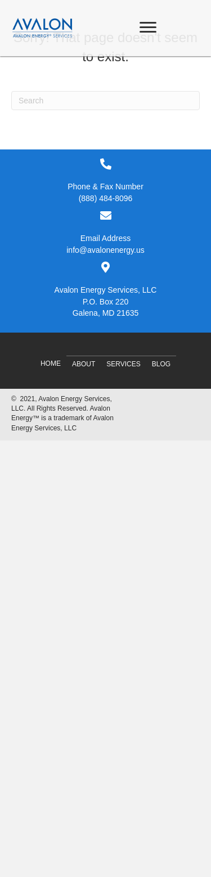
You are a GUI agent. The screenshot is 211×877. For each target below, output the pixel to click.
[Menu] (148, 27)
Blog (161, 364)
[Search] (105, 100)
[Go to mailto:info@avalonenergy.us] (105, 233)
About (83, 364)
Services (123, 364)
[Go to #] (105, 290)
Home (51, 363)
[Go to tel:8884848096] (105, 181)
